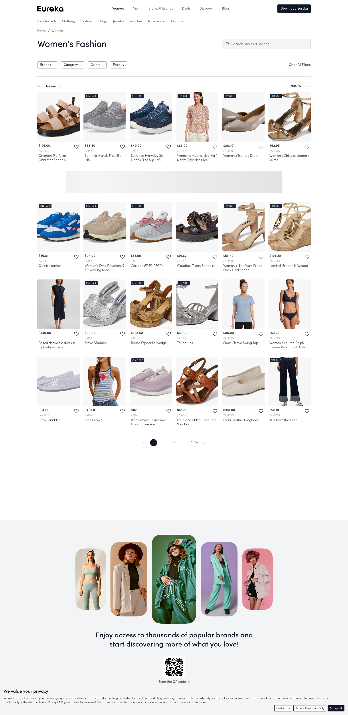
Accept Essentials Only (309, 708)
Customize (283, 708)
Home (41, 30)
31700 (194, 442)
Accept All (336, 708)
